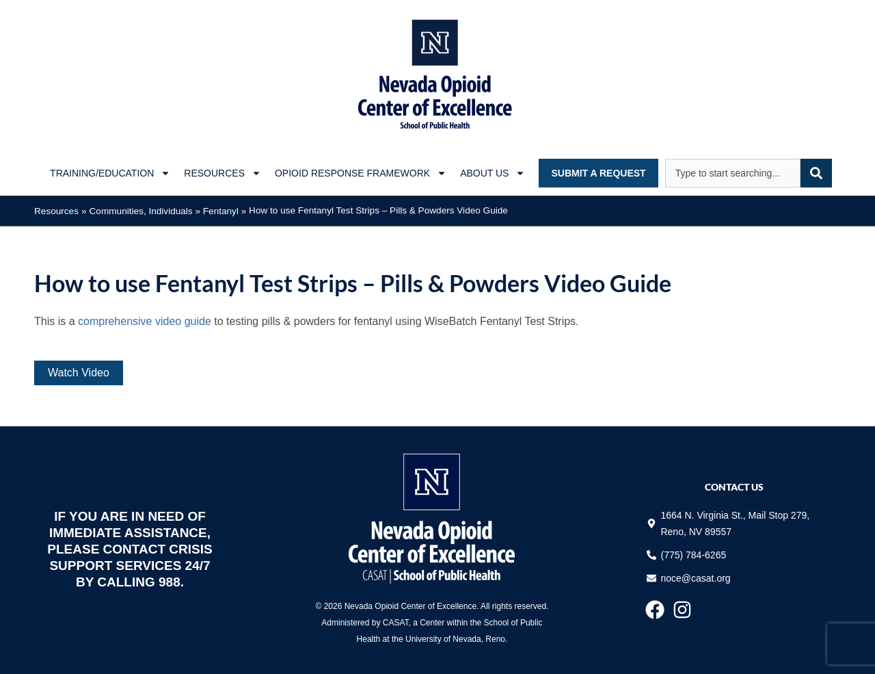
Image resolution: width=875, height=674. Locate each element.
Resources (56, 211)
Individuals (170, 211)
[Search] (816, 173)
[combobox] (732, 173)
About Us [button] (492, 173)
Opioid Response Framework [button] (360, 173)
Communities (117, 211)
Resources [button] (222, 173)
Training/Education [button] (110, 173)
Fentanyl (221, 211)
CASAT (396, 622)
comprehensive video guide (144, 321)
